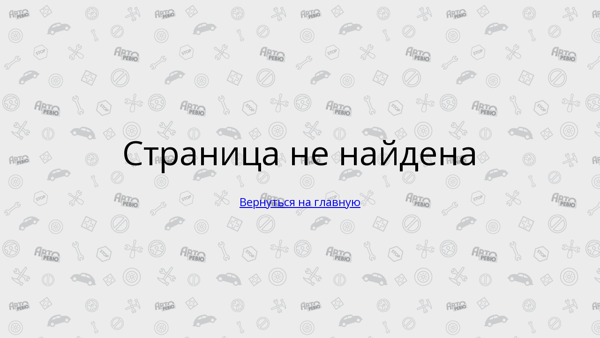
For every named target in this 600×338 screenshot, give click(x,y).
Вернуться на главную (300, 201)
